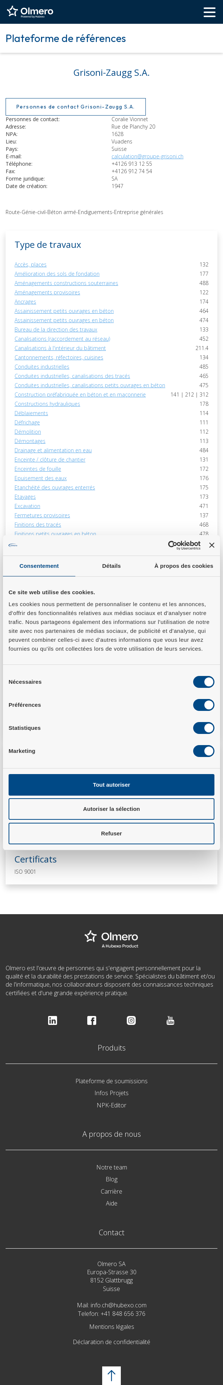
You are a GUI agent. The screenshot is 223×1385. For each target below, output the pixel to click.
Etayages (25, 496)
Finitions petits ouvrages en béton (55, 533)
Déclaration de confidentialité (111, 1342)
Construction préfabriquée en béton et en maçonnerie (80, 394)
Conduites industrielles (42, 366)
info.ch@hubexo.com (119, 1305)
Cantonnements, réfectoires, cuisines (59, 357)
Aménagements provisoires (47, 292)
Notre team (111, 1167)
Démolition (28, 431)
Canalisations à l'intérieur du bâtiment (60, 348)
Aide (111, 1203)
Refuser (111, 833)
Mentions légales (111, 1327)
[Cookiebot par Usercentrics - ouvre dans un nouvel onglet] (168, 545)
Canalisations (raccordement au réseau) (62, 338)
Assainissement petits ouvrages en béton (64, 310)
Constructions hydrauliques (47, 403)
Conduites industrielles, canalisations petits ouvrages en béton (90, 385)
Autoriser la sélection (111, 809)
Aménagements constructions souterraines (66, 283)
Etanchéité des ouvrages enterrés (55, 487)
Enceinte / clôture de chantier (50, 459)
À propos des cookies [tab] (183, 566)
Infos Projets (111, 1093)
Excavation (27, 505)
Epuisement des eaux (41, 478)
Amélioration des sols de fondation (57, 273)
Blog (111, 1179)
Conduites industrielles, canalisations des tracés (72, 375)
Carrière (111, 1191)
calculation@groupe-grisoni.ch (147, 156)
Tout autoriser (111, 785)
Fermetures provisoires (42, 515)
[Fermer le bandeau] (211, 545)
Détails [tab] (111, 566)
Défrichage (27, 422)
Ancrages (25, 301)
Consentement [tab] (39, 566)
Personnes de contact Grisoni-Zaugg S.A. (75, 106)
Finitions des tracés (38, 524)
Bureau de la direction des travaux (56, 329)
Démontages (30, 440)
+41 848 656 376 (123, 1314)
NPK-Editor (111, 1105)
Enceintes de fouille (38, 468)
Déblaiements (31, 413)
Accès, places (31, 264)
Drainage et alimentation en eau (53, 450)
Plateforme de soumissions (111, 1081)
